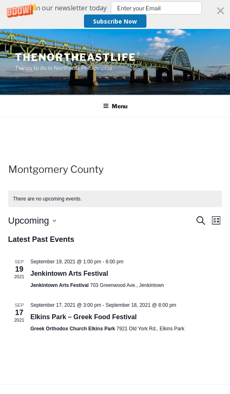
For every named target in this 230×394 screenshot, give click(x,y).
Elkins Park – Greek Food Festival (84, 316)
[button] (115, 14)
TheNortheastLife (75, 57)
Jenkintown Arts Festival (69, 273)
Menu (115, 106)
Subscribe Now (114, 21)
